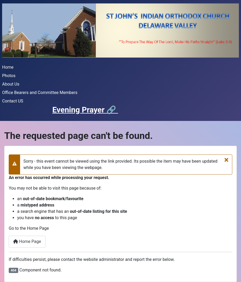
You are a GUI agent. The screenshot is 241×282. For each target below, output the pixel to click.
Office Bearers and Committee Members (39, 92)
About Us (10, 84)
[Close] (226, 160)
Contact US (12, 101)
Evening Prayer (79, 109)
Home (7, 67)
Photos (9, 75)
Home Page (27, 241)
